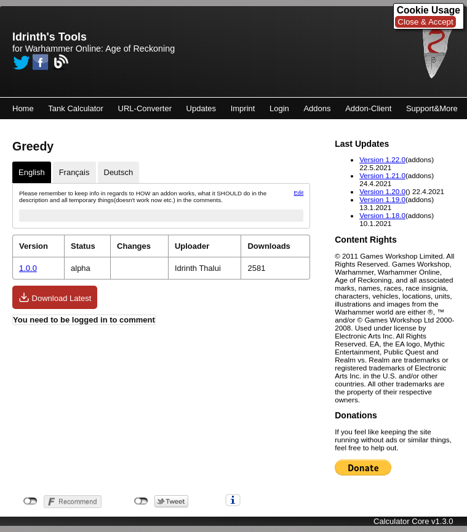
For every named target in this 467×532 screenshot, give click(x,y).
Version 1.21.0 (382, 175)
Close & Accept (425, 21)
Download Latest (54, 297)
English (31, 172)
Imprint (243, 108)
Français (74, 172)
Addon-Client (368, 108)
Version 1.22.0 (382, 159)
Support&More (432, 108)
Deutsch (119, 172)
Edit (299, 193)
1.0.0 (28, 268)
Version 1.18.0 (382, 215)
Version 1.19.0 (382, 199)
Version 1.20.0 (382, 191)
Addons (316, 108)
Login (279, 108)
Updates (201, 108)
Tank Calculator (75, 108)
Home (23, 108)
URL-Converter (145, 108)
